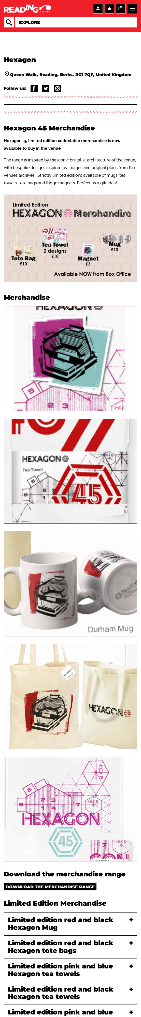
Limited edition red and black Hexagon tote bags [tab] (60, 947)
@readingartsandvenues (34, 88)
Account (98, 8)
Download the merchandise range (50, 887)
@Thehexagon (46, 88)
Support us (121, 8)
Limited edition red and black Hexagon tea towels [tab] (60, 993)
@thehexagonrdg (57, 88)
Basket (109, 8)
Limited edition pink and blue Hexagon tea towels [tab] (60, 970)
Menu (132, 8)
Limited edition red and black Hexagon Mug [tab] (60, 924)
